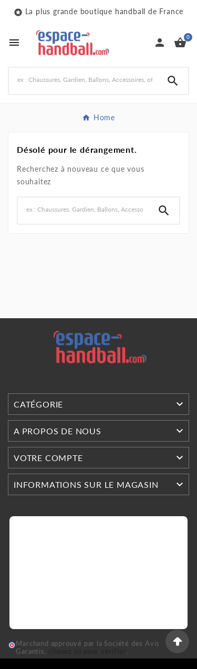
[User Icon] (159, 42)
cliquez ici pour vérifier (87, 651)
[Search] (83, 79)
